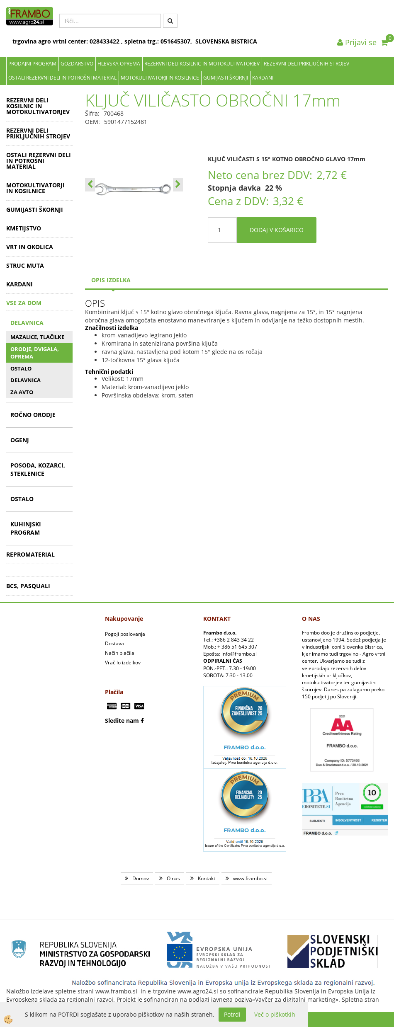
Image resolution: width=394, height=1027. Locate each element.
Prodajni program (32, 63)
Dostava (114, 643)
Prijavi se (357, 42)
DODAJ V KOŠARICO (277, 230)
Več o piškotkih (274, 1014)
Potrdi (232, 1014)
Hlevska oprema (118, 63)
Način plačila (119, 652)
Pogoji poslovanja (125, 633)
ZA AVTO (21, 392)
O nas (173, 878)
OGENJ (19, 440)
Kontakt (206, 878)
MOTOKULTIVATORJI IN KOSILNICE (160, 77)
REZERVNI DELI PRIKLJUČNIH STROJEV (306, 63)
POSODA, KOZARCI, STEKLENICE (37, 469)
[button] (178, 184)
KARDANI (262, 77)
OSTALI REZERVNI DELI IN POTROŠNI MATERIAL (62, 77)
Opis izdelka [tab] (111, 280)
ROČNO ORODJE (33, 415)
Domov (140, 878)
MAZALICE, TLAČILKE (37, 337)
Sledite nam (122, 720)
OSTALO (21, 368)
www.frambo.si (250, 878)
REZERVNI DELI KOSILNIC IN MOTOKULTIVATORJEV (202, 63)
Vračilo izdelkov (123, 662)
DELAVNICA (27, 323)
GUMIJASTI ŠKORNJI (225, 77)
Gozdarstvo (77, 63)
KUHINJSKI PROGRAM (25, 528)
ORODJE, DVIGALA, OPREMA (34, 353)
